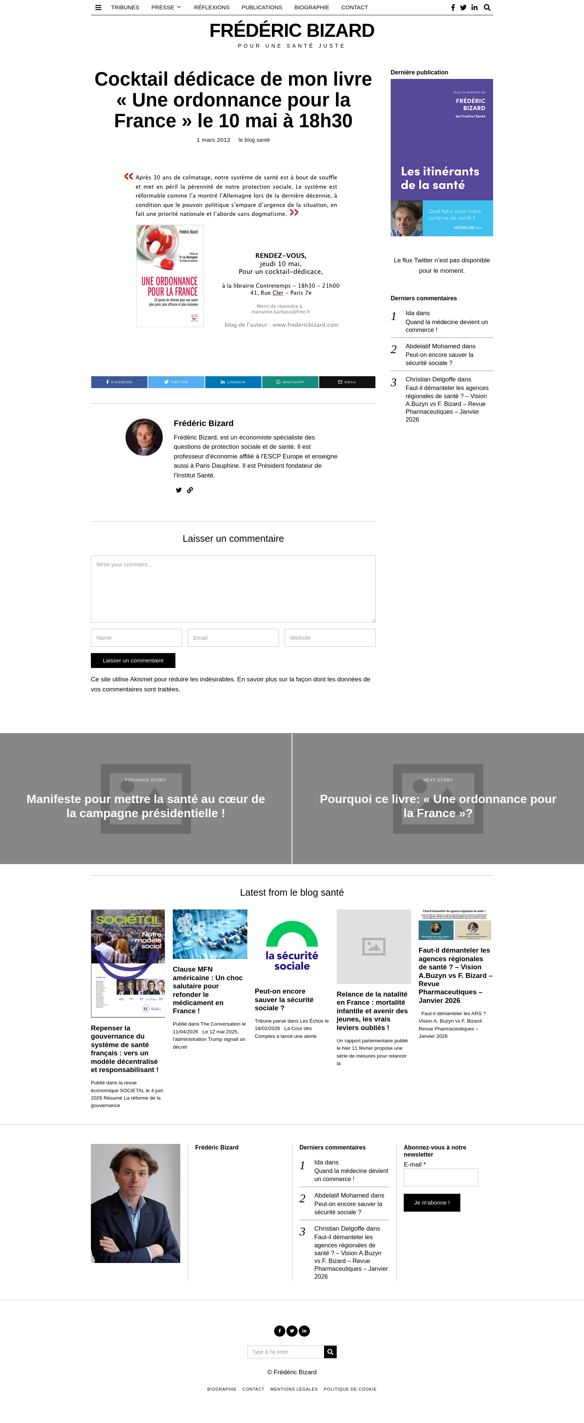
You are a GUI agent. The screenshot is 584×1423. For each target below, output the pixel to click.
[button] (330, 1355)
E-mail (415, 1164)
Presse (163, 7)
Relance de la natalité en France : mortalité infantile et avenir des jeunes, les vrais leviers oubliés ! (372, 1011)
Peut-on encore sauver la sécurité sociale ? (441, 359)
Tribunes (125, 7)
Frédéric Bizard (204, 423)
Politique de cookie (350, 1392)
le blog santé (254, 140)
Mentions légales (294, 1392)
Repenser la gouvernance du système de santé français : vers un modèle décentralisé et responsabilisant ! (125, 1049)
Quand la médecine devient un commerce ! (449, 326)
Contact (355, 7)
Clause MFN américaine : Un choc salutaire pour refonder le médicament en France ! (208, 990)
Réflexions (211, 7)
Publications (262, 7)
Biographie (312, 7)
